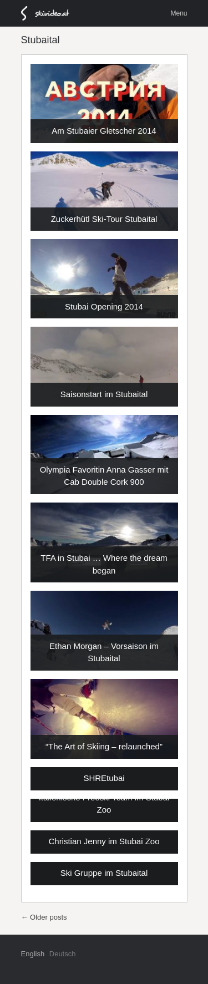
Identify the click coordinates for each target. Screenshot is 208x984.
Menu (178, 13)
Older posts (44, 917)
